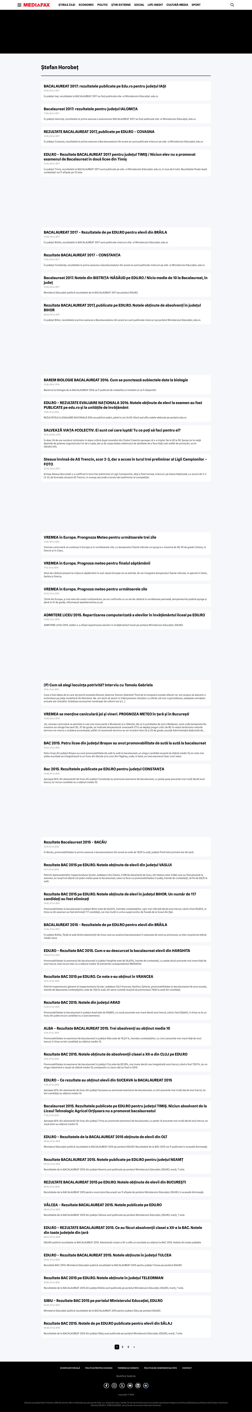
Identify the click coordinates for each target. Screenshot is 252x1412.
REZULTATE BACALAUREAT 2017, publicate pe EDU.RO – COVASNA (99, 131)
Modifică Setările (126, 1376)
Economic (86, 4)
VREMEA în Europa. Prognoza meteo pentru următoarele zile (95, 589)
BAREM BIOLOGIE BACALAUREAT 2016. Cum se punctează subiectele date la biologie (116, 380)
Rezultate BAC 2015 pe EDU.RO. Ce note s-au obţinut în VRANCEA (98, 976)
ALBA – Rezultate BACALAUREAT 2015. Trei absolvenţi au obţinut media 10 (107, 1028)
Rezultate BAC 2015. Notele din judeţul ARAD (82, 1002)
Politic (102, 4)
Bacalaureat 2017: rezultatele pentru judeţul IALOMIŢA (91, 109)
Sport (196, 4)
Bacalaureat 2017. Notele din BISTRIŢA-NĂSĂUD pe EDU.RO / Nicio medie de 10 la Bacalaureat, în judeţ (126, 280)
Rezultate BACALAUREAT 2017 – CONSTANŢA (82, 255)
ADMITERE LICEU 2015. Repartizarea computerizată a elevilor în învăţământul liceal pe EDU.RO (124, 615)
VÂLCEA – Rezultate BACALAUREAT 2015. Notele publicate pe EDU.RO (103, 1205)
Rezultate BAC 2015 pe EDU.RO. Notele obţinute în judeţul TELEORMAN (103, 1278)
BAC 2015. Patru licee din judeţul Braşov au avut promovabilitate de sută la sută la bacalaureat (125, 743)
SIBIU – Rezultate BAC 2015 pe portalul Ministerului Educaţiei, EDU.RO (103, 1300)
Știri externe (121, 4)
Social (139, 4)
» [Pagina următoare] (134, 1347)
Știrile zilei (66, 4)
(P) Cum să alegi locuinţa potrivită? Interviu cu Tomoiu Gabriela (98, 685)
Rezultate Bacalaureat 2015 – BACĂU (75, 842)
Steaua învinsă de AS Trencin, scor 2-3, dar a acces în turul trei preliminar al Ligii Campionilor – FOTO (125, 461)
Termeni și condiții (128, 1368)
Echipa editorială (70, 1368)
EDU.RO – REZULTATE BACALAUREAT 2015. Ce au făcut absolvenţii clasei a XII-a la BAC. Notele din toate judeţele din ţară (123, 1230)
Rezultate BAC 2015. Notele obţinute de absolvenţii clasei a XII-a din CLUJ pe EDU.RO (115, 1054)
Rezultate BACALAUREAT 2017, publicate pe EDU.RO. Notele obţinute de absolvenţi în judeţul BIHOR (122, 307)
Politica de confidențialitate (160, 1368)
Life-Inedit (155, 4)
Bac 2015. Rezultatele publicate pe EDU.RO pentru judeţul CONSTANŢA (104, 769)
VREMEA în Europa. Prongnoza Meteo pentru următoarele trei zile (100, 537)
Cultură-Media (177, 4)
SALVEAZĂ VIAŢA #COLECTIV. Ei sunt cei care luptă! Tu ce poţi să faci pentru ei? (112, 430)
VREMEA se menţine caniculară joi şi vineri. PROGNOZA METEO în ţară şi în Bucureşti (116, 714)
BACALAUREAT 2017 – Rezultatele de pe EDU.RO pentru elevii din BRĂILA (105, 232)
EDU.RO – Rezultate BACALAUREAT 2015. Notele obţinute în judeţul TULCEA (108, 1255)
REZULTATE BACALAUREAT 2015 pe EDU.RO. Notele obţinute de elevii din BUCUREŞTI (115, 1182)
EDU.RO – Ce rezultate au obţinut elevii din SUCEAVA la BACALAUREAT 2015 (108, 1080)
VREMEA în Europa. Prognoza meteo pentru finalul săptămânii (97, 563)
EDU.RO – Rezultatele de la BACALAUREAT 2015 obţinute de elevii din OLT (105, 1137)
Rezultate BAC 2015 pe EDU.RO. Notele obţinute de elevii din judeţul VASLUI (108, 865)
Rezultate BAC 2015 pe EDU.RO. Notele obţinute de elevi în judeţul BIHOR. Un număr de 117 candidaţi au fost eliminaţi (120, 896)
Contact (187, 1368)
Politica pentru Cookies (98, 1368)
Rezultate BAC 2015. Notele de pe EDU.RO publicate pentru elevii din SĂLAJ (108, 1323)
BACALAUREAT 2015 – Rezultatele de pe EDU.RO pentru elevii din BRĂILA (105, 925)
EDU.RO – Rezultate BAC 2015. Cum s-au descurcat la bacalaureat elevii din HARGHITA (117, 950)
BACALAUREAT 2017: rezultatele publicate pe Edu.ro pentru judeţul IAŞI (105, 86)
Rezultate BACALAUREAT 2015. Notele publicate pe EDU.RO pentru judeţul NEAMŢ (113, 1159)
